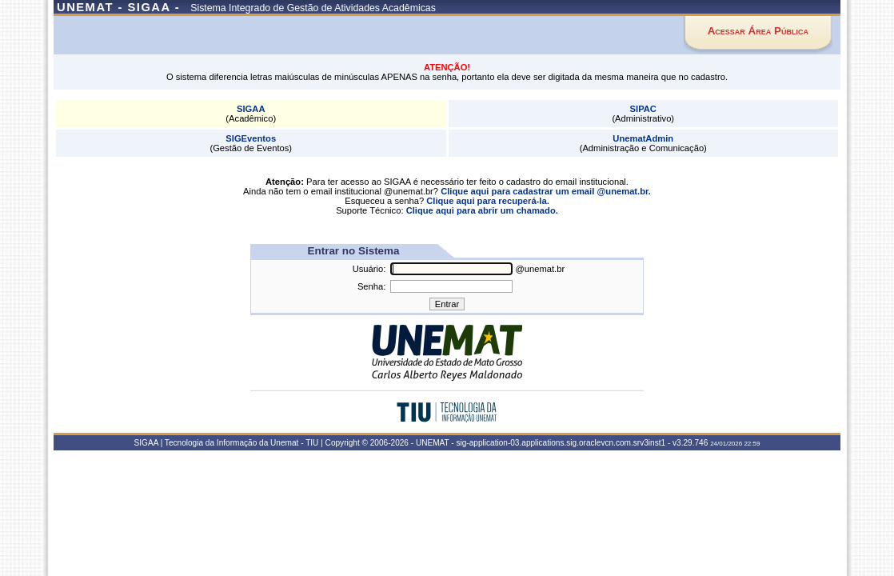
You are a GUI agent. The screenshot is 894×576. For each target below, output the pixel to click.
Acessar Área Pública (758, 31)
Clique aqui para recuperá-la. (487, 201)
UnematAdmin (643, 138)
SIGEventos (250, 138)
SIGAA (251, 109)
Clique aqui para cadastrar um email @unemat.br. (546, 191)
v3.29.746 (690, 442)
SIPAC (643, 109)
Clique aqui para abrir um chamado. (482, 210)
